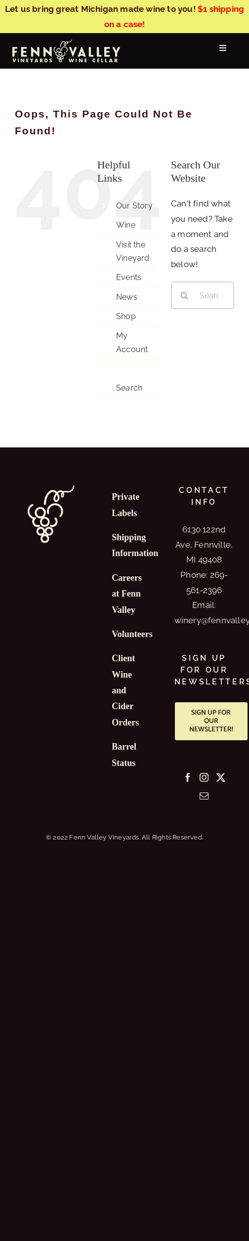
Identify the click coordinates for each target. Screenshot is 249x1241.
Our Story (134, 205)
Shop (126, 316)
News (126, 297)
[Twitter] (220, 777)
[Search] (185, 295)
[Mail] (204, 795)
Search (129, 388)
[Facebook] (187, 777)
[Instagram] (204, 777)
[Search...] (202, 295)
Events (128, 277)
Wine (125, 225)
